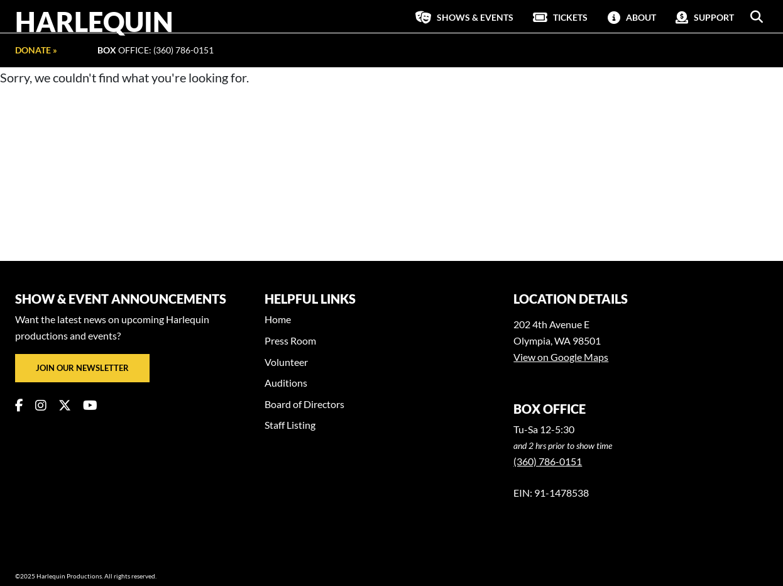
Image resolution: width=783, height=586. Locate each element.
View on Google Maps (560, 357)
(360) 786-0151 (547, 461)
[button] (756, 17)
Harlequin (94, 21)
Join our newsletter (82, 368)
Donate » (36, 50)
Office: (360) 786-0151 (155, 50)
